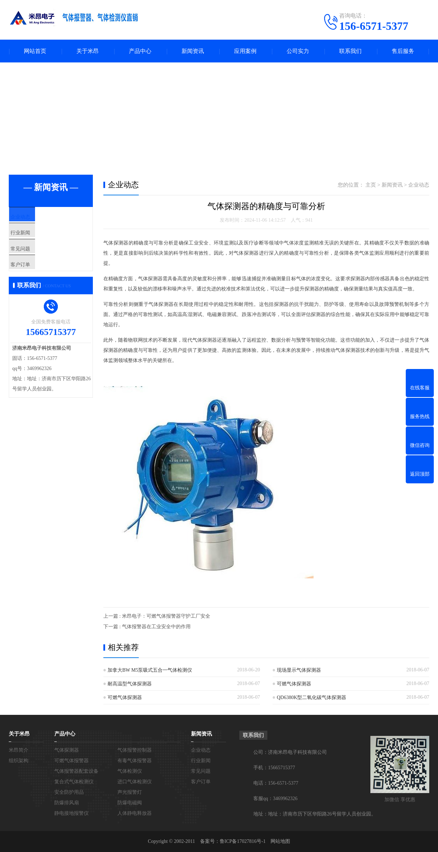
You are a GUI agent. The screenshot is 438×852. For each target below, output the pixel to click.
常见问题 (35, 259)
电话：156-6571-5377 (275, 783)
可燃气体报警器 (71, 760)
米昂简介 (18, 750)
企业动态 (35, 217)
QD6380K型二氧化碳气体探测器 (311, 697)
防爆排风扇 (66, 802)
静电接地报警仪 (71, 813)
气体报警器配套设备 (76, 771)
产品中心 (140, 51)
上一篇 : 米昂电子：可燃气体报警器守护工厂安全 (156, 616)
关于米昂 (87, 51)
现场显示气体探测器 (299, 670)
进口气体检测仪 (134, 781)
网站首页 (35, 51)
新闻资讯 (193, 51)
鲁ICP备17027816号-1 (243, 841)
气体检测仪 (129, 771)
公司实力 (298, 51)
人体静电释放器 (134, 813)
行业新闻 (35, 238)
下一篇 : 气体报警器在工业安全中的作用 (147, 626)
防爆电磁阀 (129, 802)
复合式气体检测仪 (74, 781)
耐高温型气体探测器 (130, 683)
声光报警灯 (129, 792)
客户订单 (35, 279)
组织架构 (18, 760)
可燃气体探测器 (294, 683)
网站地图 (280, 841)
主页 (370, 185)
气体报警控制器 (134, 750)
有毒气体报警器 (134, 760)
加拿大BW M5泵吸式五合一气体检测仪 (150, 670)
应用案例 (245, 51)
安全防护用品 (69, 792)
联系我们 (350, 51)
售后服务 (403, 51)
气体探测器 (66, 750)
